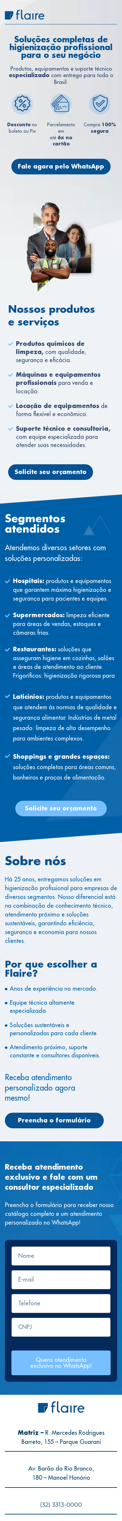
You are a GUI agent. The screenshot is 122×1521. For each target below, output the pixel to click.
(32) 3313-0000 (61, 1504)
